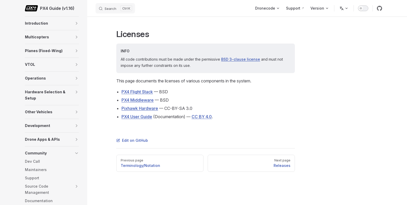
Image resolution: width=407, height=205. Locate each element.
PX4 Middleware (137, 100)
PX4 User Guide (136, 116)
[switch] (363, 8)
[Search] (115, 8)
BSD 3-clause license (240, 59)
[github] (379, 8)
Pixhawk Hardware (139, 108)
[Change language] (343, 8)
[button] (76, 23)
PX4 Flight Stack (137, 91)
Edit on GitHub (132, 140)
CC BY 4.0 (202, 116)
